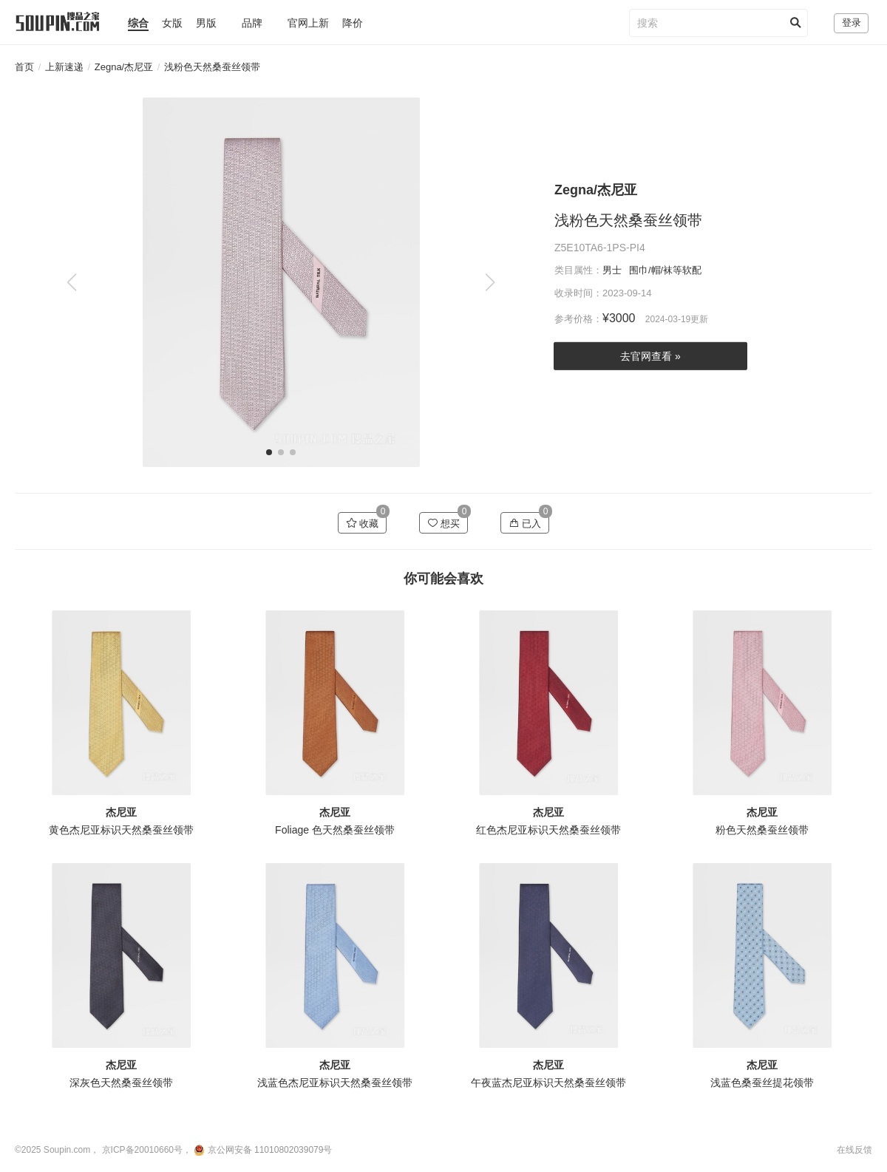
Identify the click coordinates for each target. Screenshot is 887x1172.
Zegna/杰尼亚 (124, 66)
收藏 (362, 523)
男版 (206, 23)
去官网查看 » (650, 356)
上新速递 (64, 66)
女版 (172, 23)
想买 (444, 523)
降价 (352, 23)
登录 (851, 22)
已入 (525, 523)
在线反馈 (854, 1150)
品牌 (252, 23)
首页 (24, 66)
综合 (138, 23)
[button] (489, 282)
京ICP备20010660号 (142, 1150)
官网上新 (308, 23)
